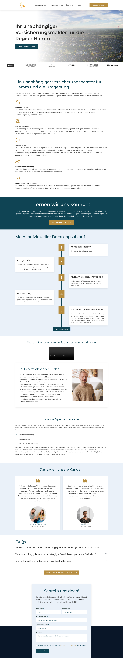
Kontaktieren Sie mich (61, 228)
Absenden (43, 651)
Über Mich (69, 5)
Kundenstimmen (57, 5)
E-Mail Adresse (41, 617)
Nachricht (39, 633)
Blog (79, 5)
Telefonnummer (42, 625)
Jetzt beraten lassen (26, 46)
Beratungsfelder (40, 5)
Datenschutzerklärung (68, 645)
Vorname (39, 609)
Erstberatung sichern (98, 5)
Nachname (66, 609)
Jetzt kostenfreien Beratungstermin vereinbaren (61, 572)
